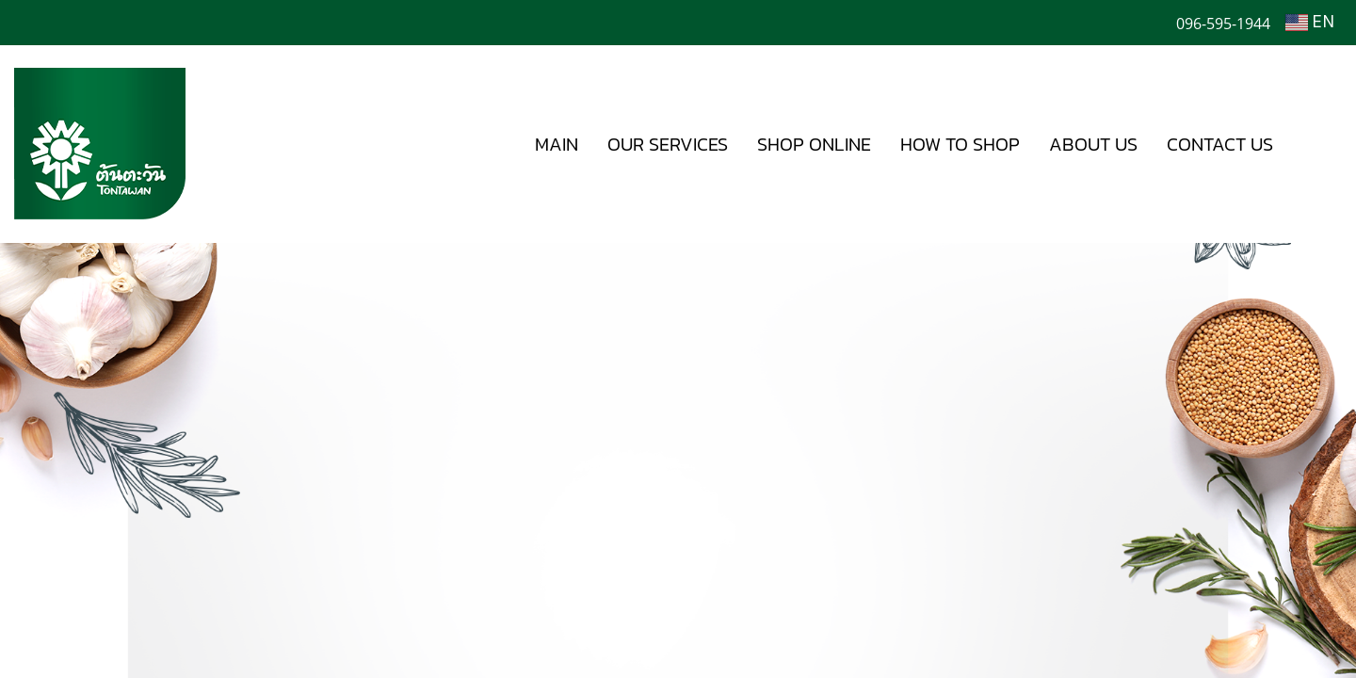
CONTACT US (1220, 144)
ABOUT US (1093, 144)
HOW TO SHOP (960, 144)
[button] (1315, 144)
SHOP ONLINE (814, 144)
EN (1309, 22)
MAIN (556, 144)
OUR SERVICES (667, 144)
